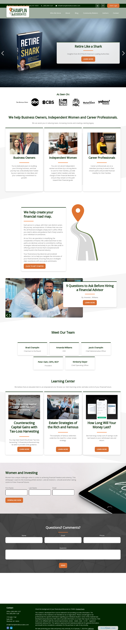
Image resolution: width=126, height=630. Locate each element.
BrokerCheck (80, 605)
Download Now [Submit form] (14, 496)
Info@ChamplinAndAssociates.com (67, 2)
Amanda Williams (64, 344)
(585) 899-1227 (47, 2)
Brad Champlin (32, 344)
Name (24, 532)
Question (63, 544)
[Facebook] (103, 2)
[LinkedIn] (97, 2)
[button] (55, 9)
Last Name (33, 484)
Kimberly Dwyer (80, 358)
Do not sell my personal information (46, 629)
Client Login (113, 2)
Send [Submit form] (63, 562)
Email (54, 484)
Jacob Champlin (96, 344)
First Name (9, 484)
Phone (102, 532)
